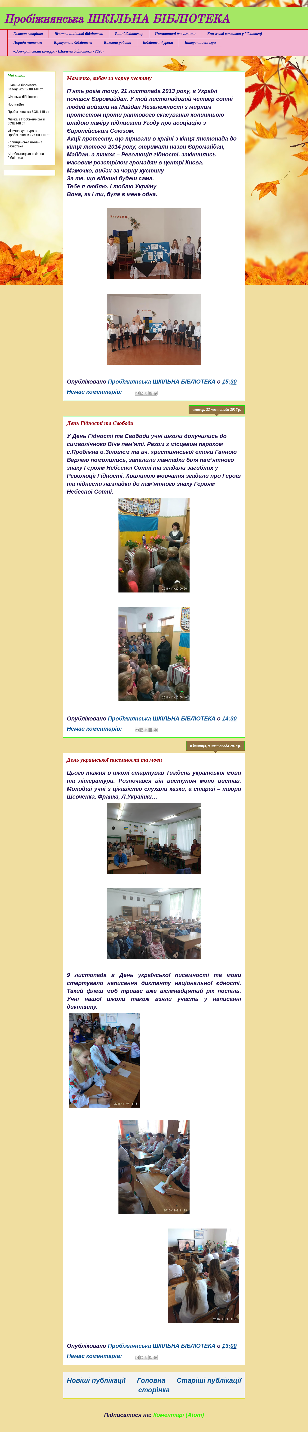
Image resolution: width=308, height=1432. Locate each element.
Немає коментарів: (95, 392)
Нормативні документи (175, 34)
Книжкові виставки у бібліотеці (234, 34)
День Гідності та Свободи (100, 423)
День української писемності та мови (114, 760)
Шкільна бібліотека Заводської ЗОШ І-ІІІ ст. (25, 87)
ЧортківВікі (16, 104)
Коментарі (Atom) (178, 1415)
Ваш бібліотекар (129, 34)
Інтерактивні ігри (200, 42)
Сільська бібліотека (23, 97)
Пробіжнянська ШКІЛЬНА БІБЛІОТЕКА (117, 20)
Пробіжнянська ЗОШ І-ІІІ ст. (29, 112)
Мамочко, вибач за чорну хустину (109, 78)
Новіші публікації (96, 1380)
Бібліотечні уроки (158, 42)
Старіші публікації (209, 1380)
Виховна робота (117, 42)
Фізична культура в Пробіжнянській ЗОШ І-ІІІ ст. (29, 133)
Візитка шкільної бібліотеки (78, 34)
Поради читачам (27, 42)
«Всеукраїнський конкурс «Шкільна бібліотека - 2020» (58, 51)
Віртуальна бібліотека (73, 42)
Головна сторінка (28, 34)
